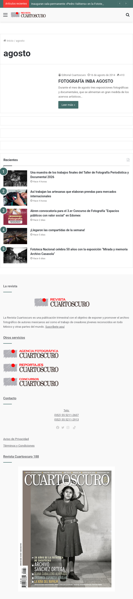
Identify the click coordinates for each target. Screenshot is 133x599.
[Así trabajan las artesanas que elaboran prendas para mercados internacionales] (15, 198)
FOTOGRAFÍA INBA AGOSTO (85, 81)
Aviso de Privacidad (16, 439)
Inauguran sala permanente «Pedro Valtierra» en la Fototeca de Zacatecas (77, 3)
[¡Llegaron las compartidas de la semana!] (15, 236)
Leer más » (68, 104)
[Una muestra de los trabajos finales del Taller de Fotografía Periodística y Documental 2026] (15, 178)
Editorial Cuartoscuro (74, 75)
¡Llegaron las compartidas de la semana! (57, 230)
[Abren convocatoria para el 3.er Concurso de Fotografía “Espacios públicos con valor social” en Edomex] (15, 217)
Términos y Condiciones (18, 445)
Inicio (8, 40)
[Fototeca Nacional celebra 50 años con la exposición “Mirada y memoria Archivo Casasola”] (15, 255)
